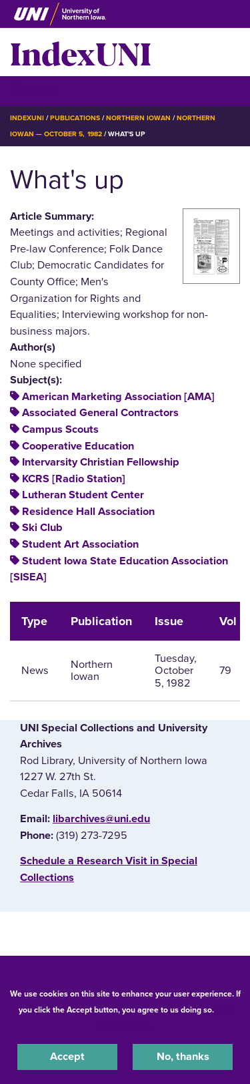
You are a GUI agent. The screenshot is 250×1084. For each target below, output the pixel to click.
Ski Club (42, 527)
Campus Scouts (60, 429)
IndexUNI (80, 52)
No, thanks (183, 1056)
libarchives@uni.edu (101, 819)
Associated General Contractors (100, 412)
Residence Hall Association (88, 511)
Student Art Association (80, 544)
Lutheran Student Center (83, 495)
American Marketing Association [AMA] (118, 396)
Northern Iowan (138, 118)
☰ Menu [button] (33, 90)
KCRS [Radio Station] (73, 479)
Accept (67, 1056)
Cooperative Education (78, 446)
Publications (74, 118)
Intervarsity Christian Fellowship (100, 462)
